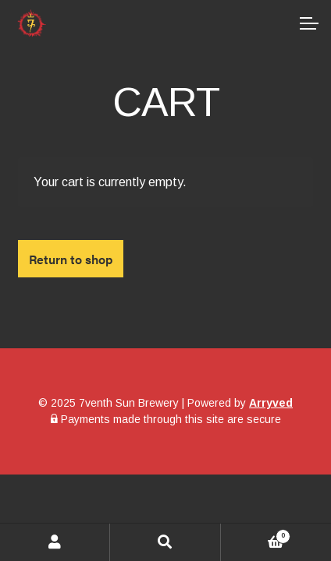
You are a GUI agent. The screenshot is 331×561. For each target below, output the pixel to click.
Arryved (271, 403)
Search (165, 542)
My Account (55, 542)
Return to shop (70, 259)
